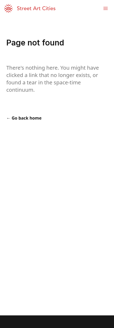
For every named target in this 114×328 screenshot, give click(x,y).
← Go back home (24, 118)
